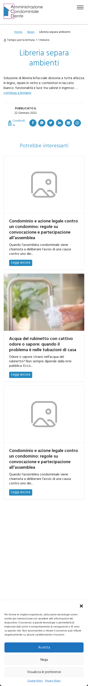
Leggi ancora (20, 263)
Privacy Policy (53, 681)
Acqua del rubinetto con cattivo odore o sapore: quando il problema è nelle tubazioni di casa (42, 344)
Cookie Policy (35, 681)
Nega (44, 660)
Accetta (44, 647)
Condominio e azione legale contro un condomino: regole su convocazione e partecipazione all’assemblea (43, 230)
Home (18, 32)
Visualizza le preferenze (44, 672)
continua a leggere (17, 93)
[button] (81, 606)
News (30, 32)
